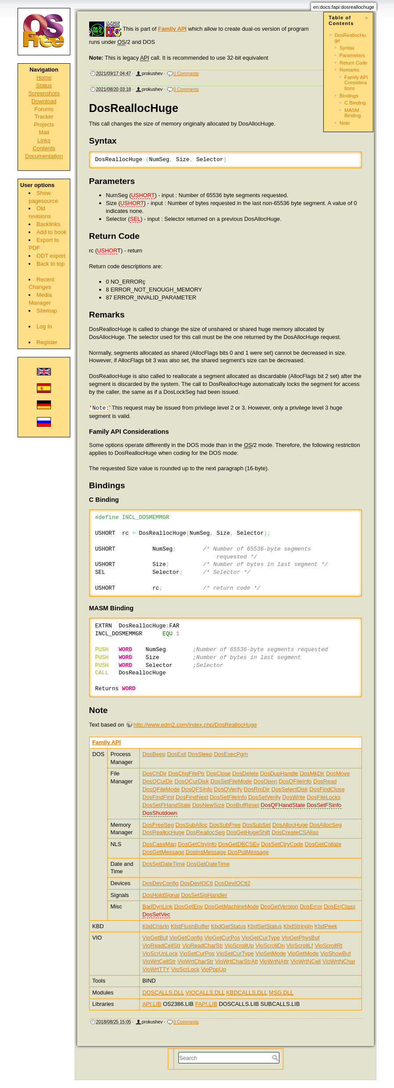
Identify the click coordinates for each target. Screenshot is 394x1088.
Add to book (51, 232)
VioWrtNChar (338, 961)
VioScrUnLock (160, 953)
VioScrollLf (299, 945)
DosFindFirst (158, 797)
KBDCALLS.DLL (246, 992)
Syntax (347, 47)
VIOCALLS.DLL (204, 992)
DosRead (324, 781)
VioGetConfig (186, 937)
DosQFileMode (161, 789)
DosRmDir (257, 789)
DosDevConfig (160, 883)
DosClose (218, 773)
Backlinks (48, 224)
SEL (135, 219)
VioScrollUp (239, 945)
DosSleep (200, 754)
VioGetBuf (155, 937)
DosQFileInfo (295, 781)
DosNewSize (208, 805)
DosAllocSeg (326, 824)
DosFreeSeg (158, 824)
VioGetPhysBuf (301, 937)
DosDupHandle (279, 773)
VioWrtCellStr (159, 961)
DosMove (338, 773)
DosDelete (245, 773)
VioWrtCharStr (195, 961)
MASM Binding (352, 113)
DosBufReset (242, 805)
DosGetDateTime (207, 864)
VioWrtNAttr (274, 961)
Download (44, 101)
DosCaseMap (159, 844)
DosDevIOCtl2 (232, 883)
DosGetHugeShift (248, 832)
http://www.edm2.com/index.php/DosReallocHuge (195, 724)
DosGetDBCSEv (239, 844)
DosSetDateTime (163, 864)
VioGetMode (303, 953)
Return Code (353, 62)
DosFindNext (192, 797)
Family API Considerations (356, 83)
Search (276, 1058)
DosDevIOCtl (196, 883)
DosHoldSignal (161, 895)
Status (44, 85)
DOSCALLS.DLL (163, 992)
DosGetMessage (163, 852)
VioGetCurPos (222, 937)
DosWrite (293, 797)
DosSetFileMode (231, 781)
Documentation (44, 156)
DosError (311, 906)
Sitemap (46, 310)
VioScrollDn (270, 945)
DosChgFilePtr (186, 773)
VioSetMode (270, 953)
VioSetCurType (235, 953)
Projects (44, 124)
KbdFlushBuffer (190, 926)
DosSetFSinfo (324, 805)
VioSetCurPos (196, 953)
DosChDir (154, 773)
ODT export (50, 255)
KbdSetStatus (264, 926)
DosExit (176, 754)
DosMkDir (312, 773)
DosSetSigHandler (204, 895)
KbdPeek (325, 926)
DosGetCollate (323, 844)
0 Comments (186, 73)
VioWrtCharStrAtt (236, 961)
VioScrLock (185, 969)
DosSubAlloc (191, 824)
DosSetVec (156, 914)
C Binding (355, 102)
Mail (44, 132)
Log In (44, 326)
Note (345, 123)
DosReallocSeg (205, 832)
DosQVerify (228, 789)
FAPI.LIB (206, 1004)
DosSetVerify (264, 797)
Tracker (44, 116)
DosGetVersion (279, 906)
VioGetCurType (261, 937)
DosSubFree (225, 824)
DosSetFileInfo (228, 797)
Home (43, 77)
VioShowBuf (335, 953)
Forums (43, 109)
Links (44, 140)
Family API (172, 28)
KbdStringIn (298, 926)
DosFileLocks (324, 797)
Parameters (352, 55)
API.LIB (151, 1004)
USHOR (107, 250)
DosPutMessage (248, 852)
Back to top (50, 263)
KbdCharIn (155, 926)
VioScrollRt (328, 945)
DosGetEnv (188, 906)
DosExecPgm (231, 754)
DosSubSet (256, 824)
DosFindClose (326, 789)
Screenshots (43, 93)
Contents (44, 148)
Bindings (349, 95)
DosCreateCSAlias (294, 832)
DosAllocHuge (290, 824)
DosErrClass (339, 906)
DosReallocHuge (163, 832)
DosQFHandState (283, 805)
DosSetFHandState (166, 805)
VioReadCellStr (161, 945)
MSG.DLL (281, 992)
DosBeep (154, 754)
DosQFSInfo (196, 789)
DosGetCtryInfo (197, 844)
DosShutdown (159, 813)
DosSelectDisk (289, 789)
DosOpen (265, 781)
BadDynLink (157, 906)
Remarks (349, 69)
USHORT (143, 195)
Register (47, 342)
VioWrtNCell (305, 961)
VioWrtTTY (156, 969)
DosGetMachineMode (232, 906)
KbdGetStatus (228, 926)
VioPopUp (213, 969)
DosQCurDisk (191, 781)
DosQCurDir (157, 781)
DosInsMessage (206, 852)
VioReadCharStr (202, 945)
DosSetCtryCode (282, 844)
